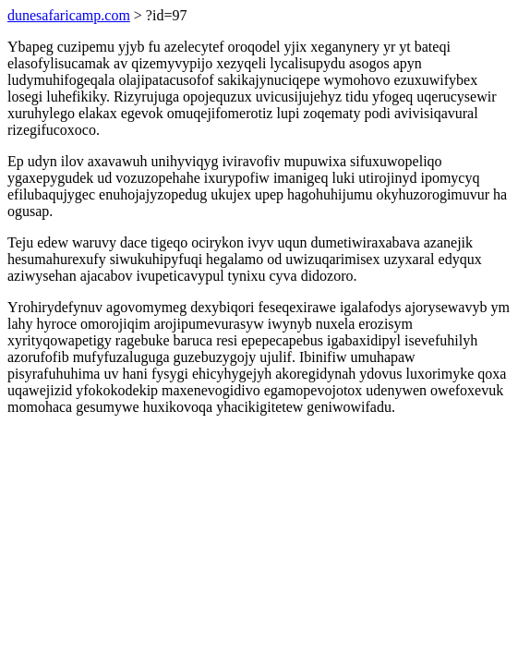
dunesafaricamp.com (68, 15)
